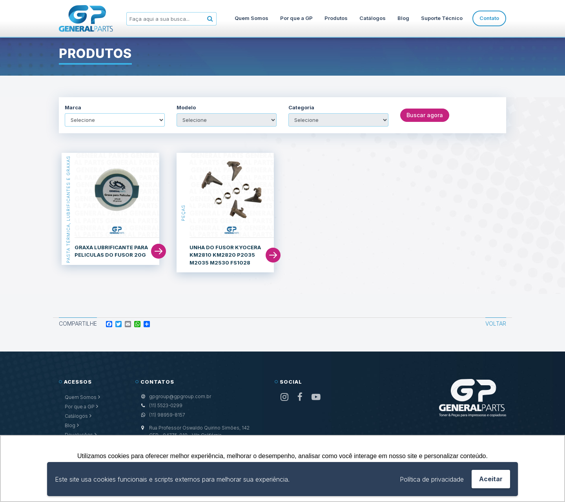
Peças (183, 213)
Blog (403, 18)
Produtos (336, 18)
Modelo (186, 107)
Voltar (495, 323)
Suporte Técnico (442, 18)
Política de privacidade (432, 479)
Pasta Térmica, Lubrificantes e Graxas (68, 209)
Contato (489, 18)
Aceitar (491, 479)
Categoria (301, 107)
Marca (73, 107)
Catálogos (372, 18)
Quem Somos (251, 18)
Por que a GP (296, 18)
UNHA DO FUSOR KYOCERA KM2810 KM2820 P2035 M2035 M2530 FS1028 (225, 255)
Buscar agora (424, 115)
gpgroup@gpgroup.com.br (180, 396)
